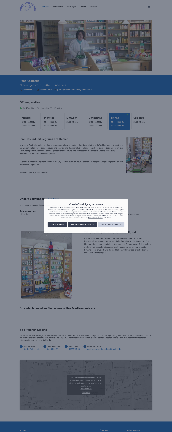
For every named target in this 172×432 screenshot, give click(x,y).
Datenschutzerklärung (95, 218)
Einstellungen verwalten (111, 225)
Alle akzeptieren (57, 225)
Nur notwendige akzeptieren (82, 225)
